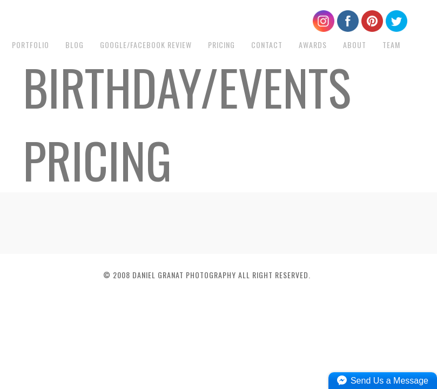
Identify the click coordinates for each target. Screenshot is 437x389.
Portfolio (30, 44)
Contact (267, 44)
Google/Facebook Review (146, 44)
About (354, 44)
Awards (313, 44)
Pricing (221, 44)
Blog (74, 44)
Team (391, 44)
